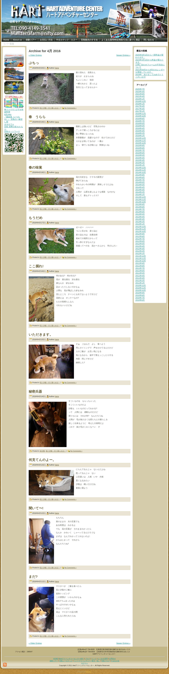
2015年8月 (140, 148)
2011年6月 (140, 271)
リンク (93, 658)
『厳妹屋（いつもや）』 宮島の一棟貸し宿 (13, 119)
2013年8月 (140, 207)
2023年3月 (140, 91)
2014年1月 (140, 194)
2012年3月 (140, 248)
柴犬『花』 (96, 661)
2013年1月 (140, 224)
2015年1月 (140, 165)
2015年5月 (140, 155)
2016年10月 (140, 116)
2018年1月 (140, 104)
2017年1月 (140, 111)
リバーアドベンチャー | (83, 661)
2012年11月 (140, 229)
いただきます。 (41, 334)
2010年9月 (140, 293)
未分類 (42, 451)
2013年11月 (140, 199)
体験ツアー (54, 661)
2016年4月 (140, 128)
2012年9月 (140, 234)
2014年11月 (140, 170)
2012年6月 (140, 241)
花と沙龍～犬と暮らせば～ (50, 108)
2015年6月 (140, 153)
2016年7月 (140, 121)
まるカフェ (9, 124)
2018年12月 (140, 101)
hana (57, 68)
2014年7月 (140, 180)
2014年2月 (140, 192)
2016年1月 (140, 135)
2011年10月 (140, 261)
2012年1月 (140, 253)
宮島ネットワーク (12, 131)
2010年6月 (140, 300)
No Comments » (70, 108)
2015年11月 (140, 140)
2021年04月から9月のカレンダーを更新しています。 (150, 71)
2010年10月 (140, 290)
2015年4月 (140, 158)
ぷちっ (34, 63)
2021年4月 (140, 96)
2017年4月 (140, 106)
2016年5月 (140, 126)
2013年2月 (140, 221)
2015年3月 (140, 160)
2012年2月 (140, 251)
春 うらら (37, 117)
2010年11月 (140, 288)
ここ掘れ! (36, 266)
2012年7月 (140, 239)
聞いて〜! (36, 508)
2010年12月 (140, 285)
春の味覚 (35, 167)
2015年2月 (140, 163)
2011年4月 (140, 276)
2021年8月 (140, 94)
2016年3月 (140, 131)
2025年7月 (140, 89)
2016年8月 (140, 118)
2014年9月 (140, 175)
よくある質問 (103, 658)
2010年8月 (140, 295)
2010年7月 (140, 298)
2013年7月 (140, 209)
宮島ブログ (105, 661)
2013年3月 (140, 219)
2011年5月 (140, 273)
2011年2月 (140, 280)
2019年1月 (140, 99)
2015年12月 (140, 138)
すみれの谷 (115, 661)
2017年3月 (140, 109)
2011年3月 (140, 278)
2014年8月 (140, 177)
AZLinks (7, 114)
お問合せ (112, 658)
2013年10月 (140, 202)
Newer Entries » (123, 55)
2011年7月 (140, 268)
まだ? (33, 577)
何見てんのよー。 (42, 460)
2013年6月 (140, 212)
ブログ (87, 658)
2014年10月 (140, 172)
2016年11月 (140, 113)
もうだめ (36, 218)
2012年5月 (140, 243)
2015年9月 (140, 145)
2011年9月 (140, 263)
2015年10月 (140, 143)
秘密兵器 (35, 391)
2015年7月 (140, 150)
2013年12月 (140, 197)
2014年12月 (140, 167)
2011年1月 (140, 283)
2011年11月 (140, 258)
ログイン (84, 663)
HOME (55, 658)
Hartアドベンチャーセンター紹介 (71, 658)
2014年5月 (140, 185)
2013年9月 (140, 204)
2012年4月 (140, 246)
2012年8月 (140, 236)
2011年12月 (140, 256)
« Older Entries (35, 55)
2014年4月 (140, 187)
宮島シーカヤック (66, 661)
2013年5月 (140, 214)
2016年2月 (140, 133)
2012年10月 (140, 231)
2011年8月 (140, 266)
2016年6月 (140, 123)
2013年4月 (140, 217)
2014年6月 (140, 182)
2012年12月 (140, 226)
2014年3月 (140, 190)
